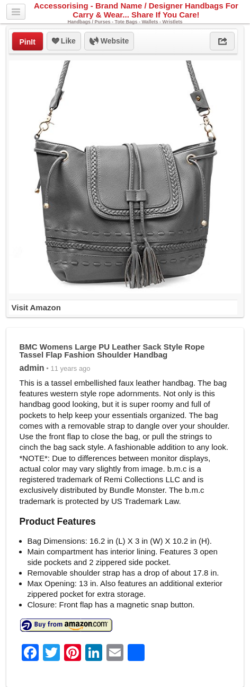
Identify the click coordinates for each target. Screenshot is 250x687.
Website (109, 41)
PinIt (27, 42)
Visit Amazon (36, 307)
